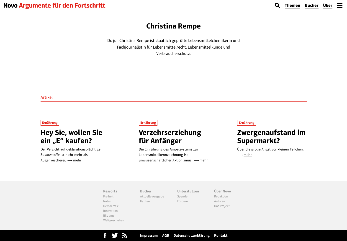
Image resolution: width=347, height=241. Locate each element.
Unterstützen (188, 191)
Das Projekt (222, 206)
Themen (292, 5)
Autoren (219, 201)
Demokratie (111, 206)
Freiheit (108, 196)
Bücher (312, 5)
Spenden (183, 196)
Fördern (182, 201)
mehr (77, 160)
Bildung (108, 215)
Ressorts (110, 191)
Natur (107, 201)
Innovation (110, 210)
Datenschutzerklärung (192, 235)
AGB (165, 235)
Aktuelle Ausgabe (152, 196)
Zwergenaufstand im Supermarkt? (271, 136)
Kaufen (145, 201)
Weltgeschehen (113, 220)
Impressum (149, 235)
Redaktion (221, 196)
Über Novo (222, 191)
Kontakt (221, 235)
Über (327, 5)
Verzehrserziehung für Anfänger (170, 136)
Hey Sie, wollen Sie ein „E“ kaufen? (71, 136)
